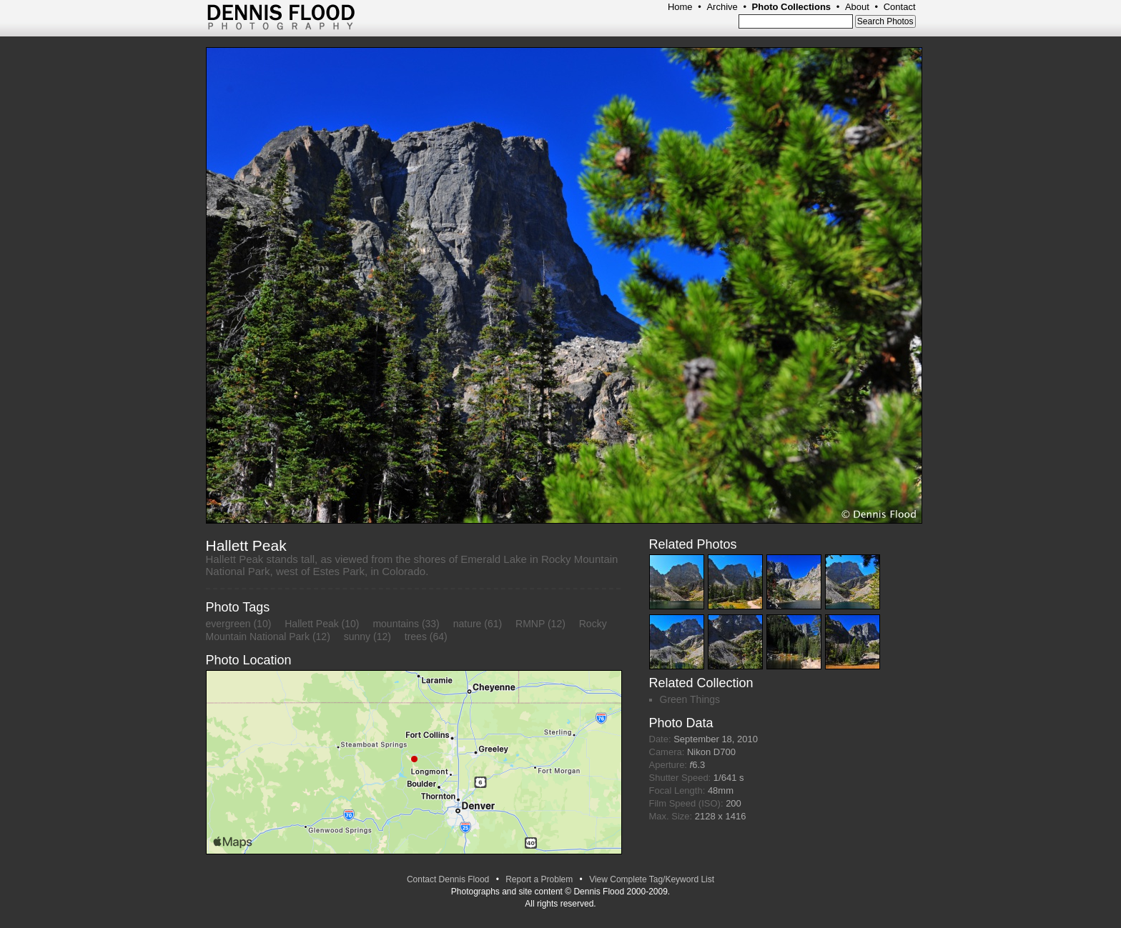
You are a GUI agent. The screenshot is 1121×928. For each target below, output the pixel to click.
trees (416, 636)
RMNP (530, 623)
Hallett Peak (311, 623)
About (857, 6)
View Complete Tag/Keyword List (651, 879)
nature (467, 623)
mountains (395, 623)
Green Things (690, 699)
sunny (357, 636)
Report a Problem (539, 879)
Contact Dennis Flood (448, 879)
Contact (900, 6)
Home (680, 6)
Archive (721, 6)
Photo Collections (791, 6)
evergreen (228, 623)
